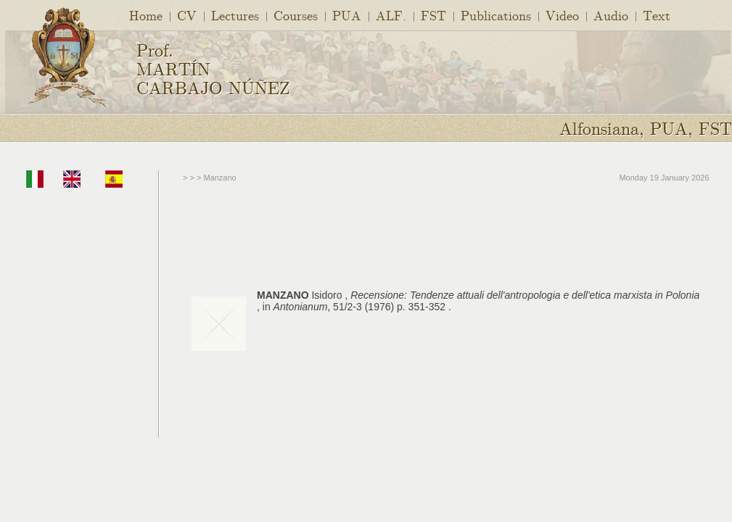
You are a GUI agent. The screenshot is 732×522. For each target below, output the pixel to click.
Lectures (235, 15)
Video (562, 15)
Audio (610, 15)
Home (146, 15)
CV (187, 15)
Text (656, 15)
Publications (496, 15)
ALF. (391, 15)
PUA (346, 15)
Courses (296, 15)
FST (433, 15)
